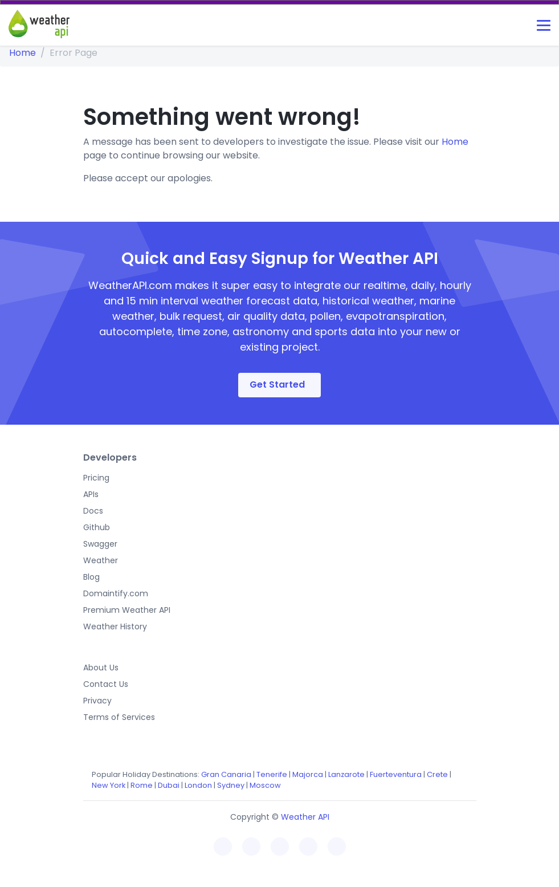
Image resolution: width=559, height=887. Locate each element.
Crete (437, 774)
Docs (93, 510)
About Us (101, 667)
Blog (91, 577)
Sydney (230, 785)
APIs (91, 494)
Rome (141, 785)
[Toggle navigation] (543, 25)
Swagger (100, 544)
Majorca (307, 774)
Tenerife (271, 774)
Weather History (115, 626)
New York (108, 785)
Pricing (96, 477)
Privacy (97, 700)
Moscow (265, 785)
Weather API (305, 817)
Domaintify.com (115, 593)
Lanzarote (346, 774)
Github (96, 527)
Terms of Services (119, 717)
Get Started (277, 384)
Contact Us (105, 684)
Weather (100, 560)
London (198, 785)
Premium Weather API (126, 610)
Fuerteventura (396, 774)
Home (22, 52)
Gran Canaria (226, 774)
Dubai (168, 785)
